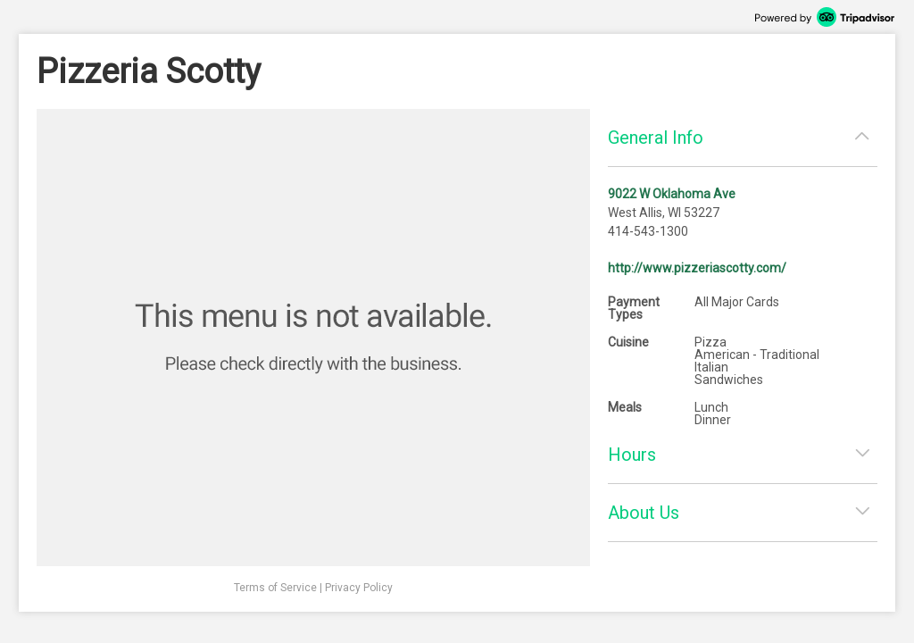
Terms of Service (275, 587)
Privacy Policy (359, 587)
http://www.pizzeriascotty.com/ (697, 268)
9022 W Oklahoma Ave (671, 194)
